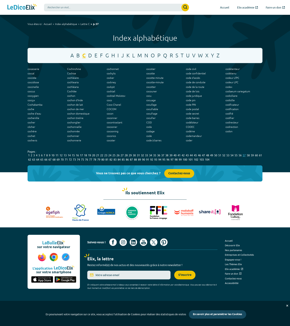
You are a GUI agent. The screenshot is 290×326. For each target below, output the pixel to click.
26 (118, 155)
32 (142, 155)
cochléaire (73, 77)
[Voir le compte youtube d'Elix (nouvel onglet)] (143, 242)
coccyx (31, 100)
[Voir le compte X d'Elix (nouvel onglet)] (153, 242)
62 (29, 159)
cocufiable (152, 109)
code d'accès (193, 77)
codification (232, 109)
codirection (231, 126)
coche (31, 109)
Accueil (48, 24)
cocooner (112, 126)
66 (45, 159)
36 (158, 155)
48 (207, 155)
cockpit (111, 86)
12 (61, 155)
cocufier (151, 118)
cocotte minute (154, 77)
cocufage (151, 104)
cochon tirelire (75, 118)
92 (151, 159)
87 (131, 159)
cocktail (111, 91)
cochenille (33, 118)
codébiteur (192, 122)
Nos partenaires (233, 250)
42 (183, 155)
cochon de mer (75, 109)
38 (166, 155)
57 (244, 155)
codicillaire (231, 95)
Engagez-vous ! (233, 259)
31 (138, 155)
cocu (148, 95)
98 (176, 159)
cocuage (151, 100)
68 (54, 159)
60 (256, 155)
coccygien (33, 95)
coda (149, 126)
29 (130, 155)
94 (159, 159)
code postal (192, 109)
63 (33, 159)
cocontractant (114, 122)
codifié (229, 113)
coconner (112, 118)
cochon (71, 95)
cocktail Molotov (116, 95)
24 (109, 155)
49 (211, 155)
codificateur (232, 104)
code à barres (153, 140)
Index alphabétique (66, 24)
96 (167, 159)
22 (101, 155)
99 (180, 159)
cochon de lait (75, 104)
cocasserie (33, 69)
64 (37, 159)
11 (56, 155)
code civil (191, 69)
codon (228, 131)
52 (223, 155)
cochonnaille (74, 126)
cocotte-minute (155, 82)
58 (248, 155)
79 (98, 159)
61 (260, 155)
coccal (31, 73)
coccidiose (33, 82)
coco (109, 100)
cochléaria (73, 86)
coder (189, 140)
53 (227, 155)
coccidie (32, 77)
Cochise (71, 73)
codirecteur (231, 122)
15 (73, 155)
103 (201, 159)
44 (191, 155)
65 (41, 159)
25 (113, 155)
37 (162, 155)
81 (106, 159)
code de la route (195, 86)
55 (236, 155)
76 (86, 159)
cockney (111, 82)
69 (58, 159)
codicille (230, 100)
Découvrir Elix (232, 245)
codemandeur (194, 136)
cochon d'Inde (75, 100)
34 (150, 155)
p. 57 (96, 24)
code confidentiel (196, 73)
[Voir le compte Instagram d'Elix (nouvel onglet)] (123, 242)
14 (69, 155)
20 (93, 155)
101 (190, 159)
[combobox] (116, 7)
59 (252, 155)
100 (185, 159)
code (149, 136)
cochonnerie (74, 140)
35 (154, 155)
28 (126, 155)
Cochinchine (74, 69)
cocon (110, 113)
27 (122, 155)
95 (163, 159)
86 (127, 159)
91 (147, 159)
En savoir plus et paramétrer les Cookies (217, 314)
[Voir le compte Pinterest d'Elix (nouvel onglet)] (164, 242)
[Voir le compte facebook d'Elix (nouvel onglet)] (113, 242)
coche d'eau (34, 113)
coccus (31, 91)
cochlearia (73, 82)
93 (155, 159)
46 (199, 155)
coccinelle (33, 86)
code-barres (192, 118)
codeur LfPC (232, 77)
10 (52, 155)
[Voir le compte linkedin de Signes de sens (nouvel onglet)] (133, 242)
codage (150, 131)
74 (78, 159)
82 (110, 159)
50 (215, 155)
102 (196, 159)
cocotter (151, 86)
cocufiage (151, 113)
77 (90, 159)
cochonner (73, 136)
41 (179, 155)
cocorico (111, 136)
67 (49, 159)
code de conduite (195, 82)
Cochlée (72, 91)
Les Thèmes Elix (233, 264)
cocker (110, 77)
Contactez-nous (179, 173)
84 (119, 159)
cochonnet (113, 69)
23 (105, 155)
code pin (190, 100)
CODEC (190, 126)
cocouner (151, 91)
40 (174, 155)
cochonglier (73, 122)
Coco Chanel (114, 104)
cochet (31, 136)
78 (94, 159)
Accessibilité (231, 283)
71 (66, 159)
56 (240, 155)
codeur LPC (231, 82)
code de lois (192, 91)
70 (62, 159)
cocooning (112, 131)
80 (102, 159)
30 (134, 155)
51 (219, 155)
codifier (229, 118)
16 (77, 155)
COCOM (111, 109)
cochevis (32, 140)
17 (81, 155)
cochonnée (73, 131)
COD (149, 122)
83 (115, 159)
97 (172, 159)
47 (203, 155)
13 (65, 155)
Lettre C (85, 24)
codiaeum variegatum (237, 91)
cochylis (111, 73)
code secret (192, 113)
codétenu (230, 73)
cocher (31, 122)
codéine (190, 131)
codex (228, 86)
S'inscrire (184, 275)
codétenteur (232, 69)
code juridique (194, 95)
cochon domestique (78, 113)
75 (82, 159)
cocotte (150, 73)
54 (231, 155)
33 (146, 155)
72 (70, 159)
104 (207, 159)
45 (195, 155)
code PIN (191, 104)
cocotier (150, 69)
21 (97, 155)
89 (139, 159)
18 (85, 155)
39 (170, 155)
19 (89, 155)
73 (74, 159)
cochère (32, 131)
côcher (31, 126)
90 (143, 159)
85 (123, 159)
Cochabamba (35, 104)
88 (135, 159)
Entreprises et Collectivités (239, 254)
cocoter (111, 140)
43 (187, 155)
